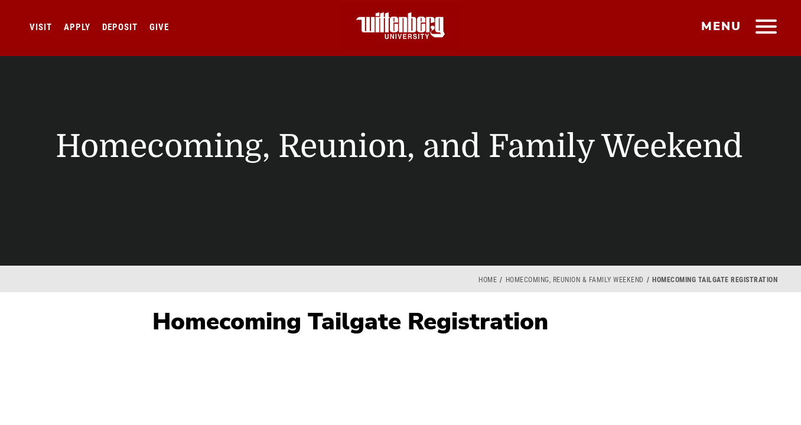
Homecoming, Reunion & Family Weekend (575, 280)
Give (159, 27)
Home (487, 280)
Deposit (120, 27)
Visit (41, 27)
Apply (77, 27)
